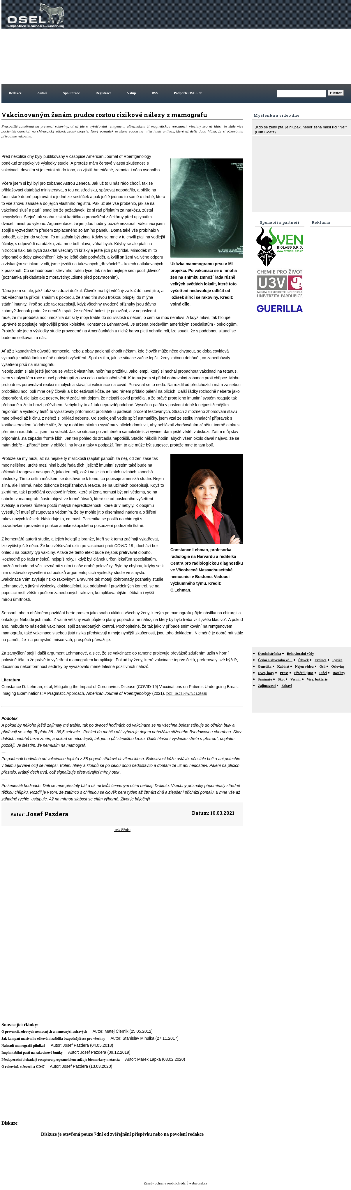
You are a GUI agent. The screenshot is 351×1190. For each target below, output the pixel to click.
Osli (323, 666)
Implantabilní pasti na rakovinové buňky (32, 1053)
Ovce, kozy (266, 673)
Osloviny (337, 666)
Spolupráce (71, 93)
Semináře (265, 679)
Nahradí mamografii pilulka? (23, 1046)
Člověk (303, 660)
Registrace (103, 93)
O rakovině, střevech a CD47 (23, 1067)
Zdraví (286, 686)
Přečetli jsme (303, 673)
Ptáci (323, 673)
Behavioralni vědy (300, 654)
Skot (281, 679)
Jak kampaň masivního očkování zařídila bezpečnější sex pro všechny (53, 1039)
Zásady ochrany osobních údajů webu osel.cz (175, 1183)
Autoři (42, 93)
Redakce (15, 93)
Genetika (264, 666)
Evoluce (321, 660)
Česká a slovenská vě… (275, 660)
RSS (155, 93)
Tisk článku (122, 830)
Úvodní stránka (269, 654)
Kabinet (283, 666)
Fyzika (337, 660)
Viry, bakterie (317, 679)
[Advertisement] (249, 42)
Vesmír (295, 679)
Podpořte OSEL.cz (188, 93)
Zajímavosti (267, 686)
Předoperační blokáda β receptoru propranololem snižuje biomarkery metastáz (60, 1060)
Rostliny (339, 673)
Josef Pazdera (47, 814)
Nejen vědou (304, 666)
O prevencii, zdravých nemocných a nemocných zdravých (44, 1032)
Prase (284, 673)
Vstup (131, 93)
